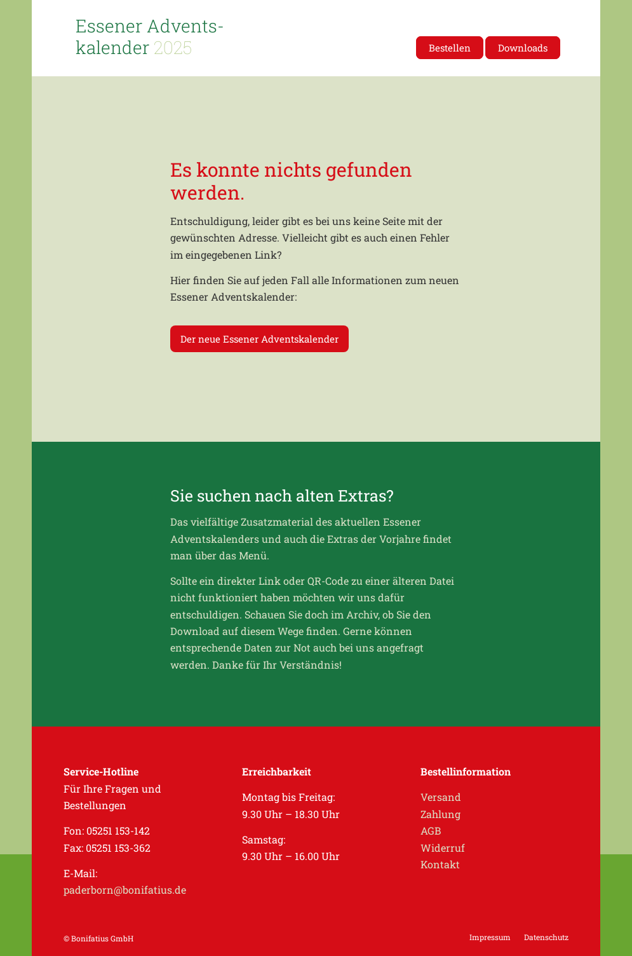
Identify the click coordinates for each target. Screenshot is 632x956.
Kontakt (440, 864)
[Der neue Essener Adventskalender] (259, 338)
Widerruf (442, 847)
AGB (430, 830)
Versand (440, 796)
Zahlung (440, 814)
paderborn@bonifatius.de (125, 889)
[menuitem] (450, 47)
